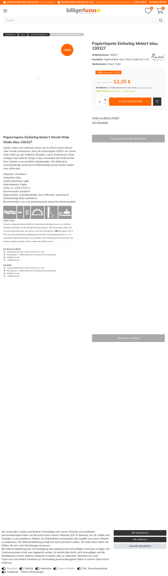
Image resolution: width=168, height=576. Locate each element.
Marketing (46, 568)
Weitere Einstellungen (32, 571)
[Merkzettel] (149, 11)
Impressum (7, 559)
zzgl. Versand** (145, 87)
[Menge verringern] (105, 103)
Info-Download (100, 122)
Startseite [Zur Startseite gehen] (10, 35)
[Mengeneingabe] (100, 102)
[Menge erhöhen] (105, 100)
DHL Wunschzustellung (94, 568)
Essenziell (12, 568)
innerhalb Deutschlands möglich (98, 2)
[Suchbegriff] (80, 20)
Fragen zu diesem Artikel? (105, 118)
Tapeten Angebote (39, 35)
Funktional (12, 571)
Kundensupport (158, 2)
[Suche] (161, 20)
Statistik (28, 568)
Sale (23, 35)
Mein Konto (141, 2)
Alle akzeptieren (140, 532)
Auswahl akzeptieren (140, 546)
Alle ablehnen (140, 539)
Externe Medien (66, 568)
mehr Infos (9, 220)
